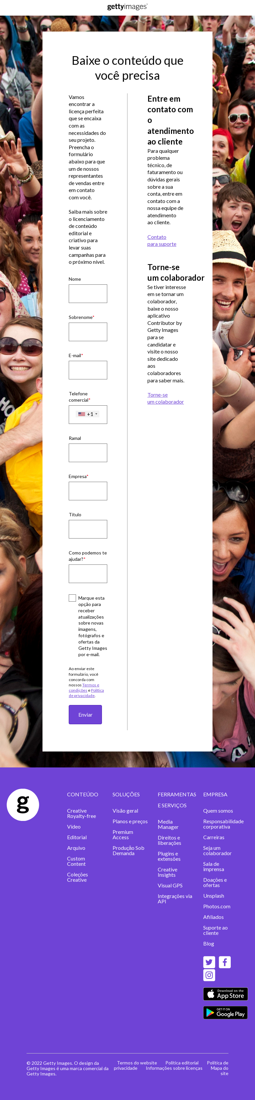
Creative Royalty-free (81, 813)
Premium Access (123, 834)
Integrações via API (175, 898)
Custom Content (76, 861)
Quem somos (218, 810)
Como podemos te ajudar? (88, 556)
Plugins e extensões (169, 856)
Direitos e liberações (169, 840)
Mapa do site (219, 1070)
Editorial (77, 837)
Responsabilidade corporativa (223, 824)
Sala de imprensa (213, 866)
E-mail (75, 355)
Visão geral (125, 810)
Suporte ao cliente (215, 930)
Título (75, 514)
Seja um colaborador (217, 850)
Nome (75, 279)
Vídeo (74, 826)
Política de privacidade (86, 693)
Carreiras (213, 837)
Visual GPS (170, 885)
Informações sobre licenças (174, 1068)
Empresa (77, 476)
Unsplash (213, 895)
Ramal (75, 438)
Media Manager (168, 824)
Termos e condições (84, 687)
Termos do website (137, 1062)
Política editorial (182, 1062)
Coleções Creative (77, 877)
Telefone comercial (78, 397)
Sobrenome (80, 317)
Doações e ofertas (215, 882)
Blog (208, 943)
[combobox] (87, 414)
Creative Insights (167, 872)
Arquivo (76, 848)
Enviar (85, 714)
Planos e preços (130, 821)
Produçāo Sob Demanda (129, 850)
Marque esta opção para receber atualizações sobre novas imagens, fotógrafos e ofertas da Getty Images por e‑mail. (92, 626)
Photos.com (216, 906)
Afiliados (213, 917)
